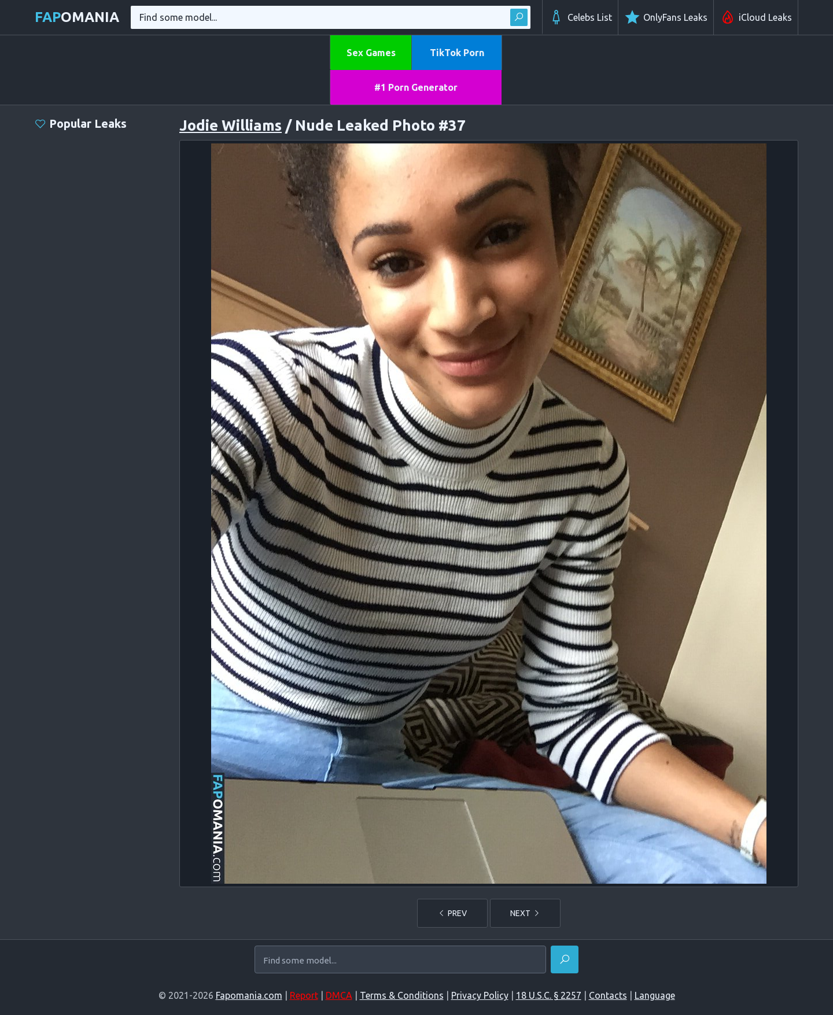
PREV (452, 913)
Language (655, 995)
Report (304, 995)
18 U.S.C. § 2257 (548, 995)
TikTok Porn (457, 52)
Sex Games (371, 52)
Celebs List (580, 17)
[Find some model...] (400, 960)
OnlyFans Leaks (665, 17)
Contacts (608, 995)
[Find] (564, 959)
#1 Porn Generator (416, 87)
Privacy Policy (479, 995)
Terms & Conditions (402, 995)
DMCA (339, 995)
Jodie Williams (230, 125)
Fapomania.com (249, 995)
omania (77, 17)
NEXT (525, 913)
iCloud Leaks (756, 17)
